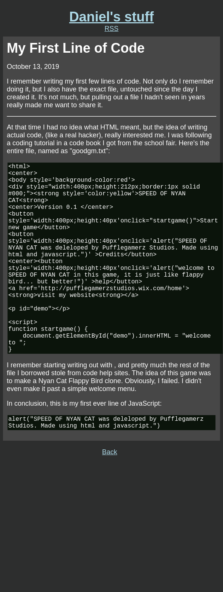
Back (109, 497)
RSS (111, 28)
